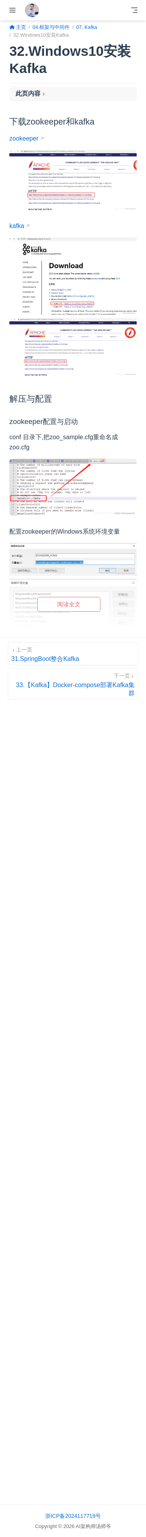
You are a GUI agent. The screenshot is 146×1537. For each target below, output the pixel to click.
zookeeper (24, 138)
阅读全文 (69, 604)
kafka (16, 226)
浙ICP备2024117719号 (73, 1516)
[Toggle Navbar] (134, 10)
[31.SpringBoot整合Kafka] (73, 653)
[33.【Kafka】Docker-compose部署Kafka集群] (73, 684)
